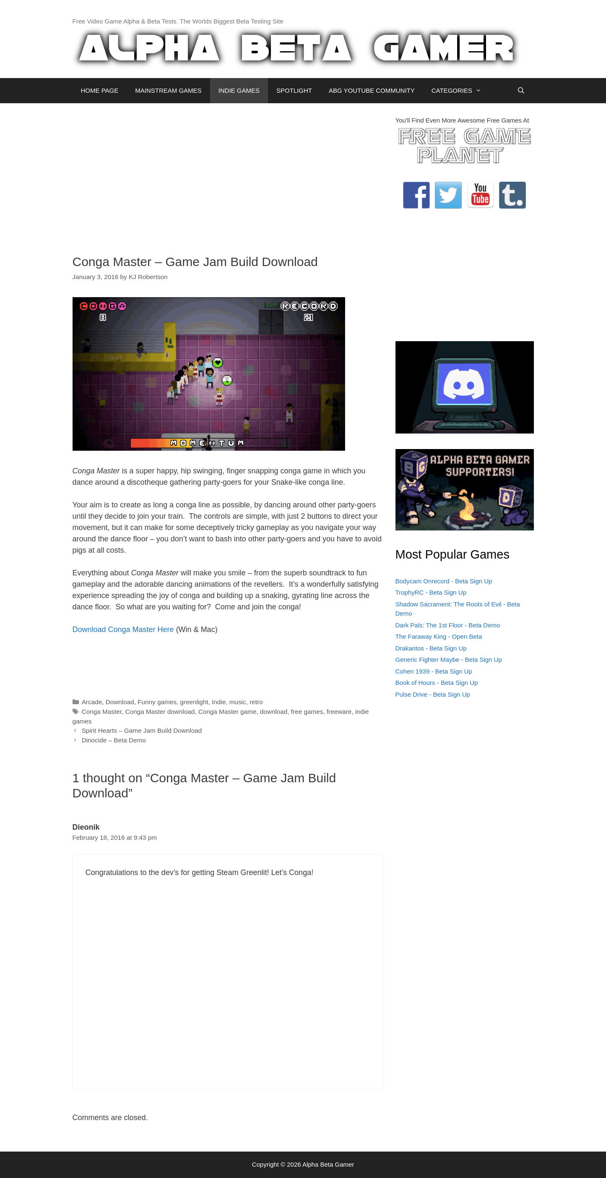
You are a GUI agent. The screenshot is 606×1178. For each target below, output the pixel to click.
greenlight (194, 701)
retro (256, 701)
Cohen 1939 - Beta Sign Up (433, 671)
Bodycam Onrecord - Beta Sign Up (443, 581)
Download (120, 701)
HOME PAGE (100, 90)
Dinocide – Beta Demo (114, 740)
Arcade (92, 701)
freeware (339, 711)
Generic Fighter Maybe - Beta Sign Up (448, 659)
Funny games (157, 701)
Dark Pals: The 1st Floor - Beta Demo (447, 625)
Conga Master (102, 711)
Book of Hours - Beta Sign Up (436, 682)
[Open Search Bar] (521, 90)
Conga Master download (160, 711)
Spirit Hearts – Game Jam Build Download (142, 730)
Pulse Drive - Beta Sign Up (432, 694)
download (274, 711)
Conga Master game (227, 711)
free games (307, 711)
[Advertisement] (228, 174)
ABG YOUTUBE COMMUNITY (372, 90)
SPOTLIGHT (294, 90)
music (237, 701)
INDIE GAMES (239, 90)
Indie (219, 701)
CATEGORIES (461, 90)
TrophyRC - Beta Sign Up (431, 592)
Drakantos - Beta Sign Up (431, 648)
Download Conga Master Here (123, 629)
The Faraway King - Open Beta (438, 636)
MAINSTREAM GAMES (168, 90)
